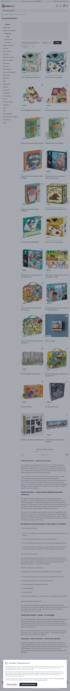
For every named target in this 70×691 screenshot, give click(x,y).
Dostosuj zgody (12, 684)
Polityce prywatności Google (40, 680)
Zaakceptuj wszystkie (28, 684)
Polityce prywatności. (59, 678)
